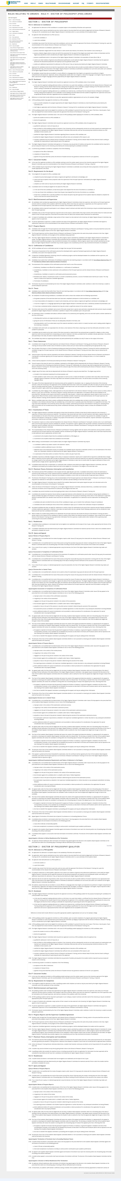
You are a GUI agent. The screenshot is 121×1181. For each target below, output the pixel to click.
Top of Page (109, 845)
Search (40, 3)
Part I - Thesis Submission (14, 37)
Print (56, 10)
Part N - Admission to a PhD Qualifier (16, 71)
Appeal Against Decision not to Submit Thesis (17, 60)
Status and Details (20, 10)
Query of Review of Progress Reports (17, 47)
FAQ (83, 3)
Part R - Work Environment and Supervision (17, 79)
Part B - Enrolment (12, 23)
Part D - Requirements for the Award (16, 27)
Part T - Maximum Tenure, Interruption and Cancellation (17, 85)
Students (90, 3)
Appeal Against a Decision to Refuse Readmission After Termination (16, 67)
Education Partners (102, 3)
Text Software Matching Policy (101, 260)
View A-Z (33, 3)
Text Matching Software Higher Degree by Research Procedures (50, 261)
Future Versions (50, 10)
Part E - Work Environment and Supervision (17, 29)
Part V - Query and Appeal (14, 89)
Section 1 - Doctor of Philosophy (14, 19)
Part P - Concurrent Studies (14, 75)
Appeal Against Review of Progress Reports (18, 57)
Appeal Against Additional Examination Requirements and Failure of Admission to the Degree (18, 63)
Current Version (10, 10)
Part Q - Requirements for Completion (16, 77)
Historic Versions (41, 10)
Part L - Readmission (13, 44)
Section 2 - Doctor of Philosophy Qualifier (16, 69)
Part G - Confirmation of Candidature (16, 33)
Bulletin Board (51, 3)
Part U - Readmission (13, 87)
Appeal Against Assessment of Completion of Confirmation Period (18, 55)
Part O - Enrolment (12, 73)
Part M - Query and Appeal (14, 45)
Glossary (76, 3)
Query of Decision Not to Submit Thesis (17, 52)
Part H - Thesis (12, 35)
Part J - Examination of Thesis (14, 38)
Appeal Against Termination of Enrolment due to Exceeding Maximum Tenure (17, 96)
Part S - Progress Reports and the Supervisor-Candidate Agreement (17, 82)
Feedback (61, 10)
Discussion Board (64, 3)
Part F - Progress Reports (14, 31)
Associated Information (31, 10)
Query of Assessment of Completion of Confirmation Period (17, 50)
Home (26, 3)
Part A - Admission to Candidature (15, 21)
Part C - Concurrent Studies (14, 25)
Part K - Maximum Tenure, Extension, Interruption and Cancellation (16, 41)
